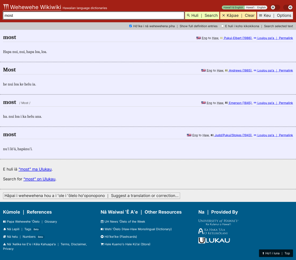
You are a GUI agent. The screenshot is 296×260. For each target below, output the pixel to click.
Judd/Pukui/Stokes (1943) (231, 135)
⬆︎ (276, 253)
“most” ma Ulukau (35, 169)
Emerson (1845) (238, 103)
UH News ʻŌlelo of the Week (123, 221)
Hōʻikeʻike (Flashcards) (119, 236)
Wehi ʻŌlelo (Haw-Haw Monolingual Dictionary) (136, 229)
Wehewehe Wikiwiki (32, 7)
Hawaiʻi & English (233, 7)
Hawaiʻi (250, 7)
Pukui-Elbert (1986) (236, 38)
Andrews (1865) (238, 70)
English (261, 7)
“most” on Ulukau (39, 179)
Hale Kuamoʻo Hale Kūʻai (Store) (125, 244)
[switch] (275, 7)
